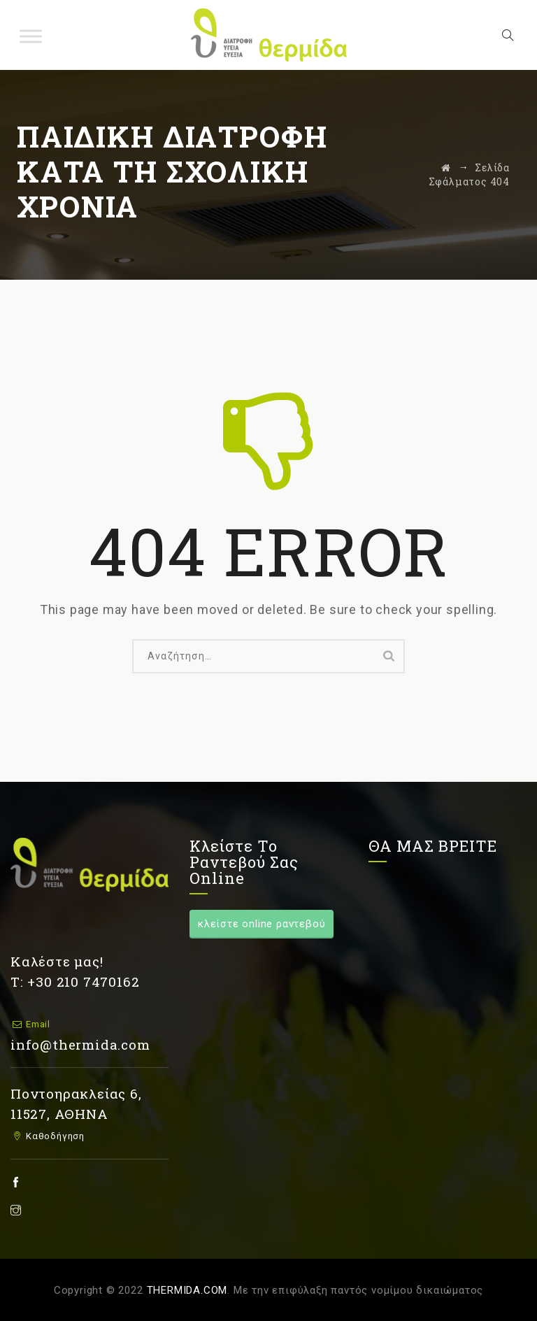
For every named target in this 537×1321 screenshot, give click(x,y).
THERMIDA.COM (187, 1290)
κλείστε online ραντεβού (261, 923)
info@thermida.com (80, 1044)
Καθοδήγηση (54, 1136)
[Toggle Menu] (31, 36)
